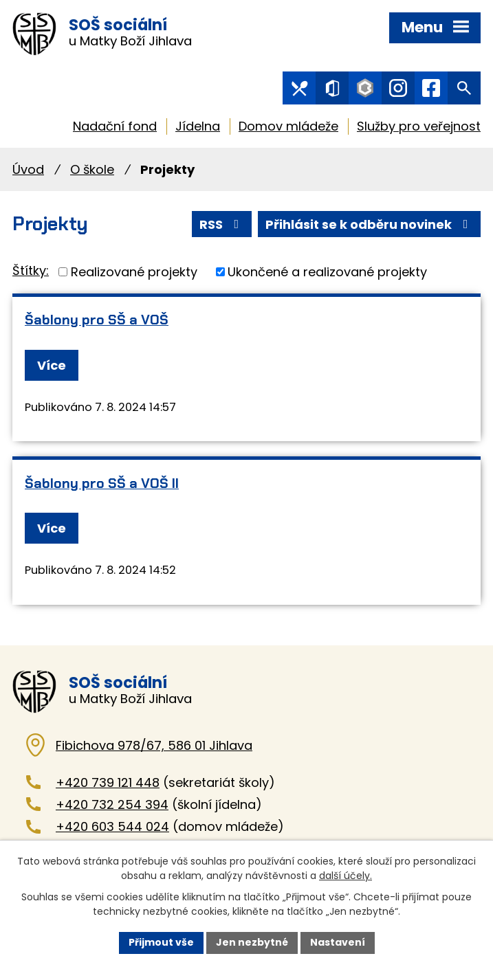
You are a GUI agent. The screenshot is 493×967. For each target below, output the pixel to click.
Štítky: (30, 270)
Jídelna (197, 126)
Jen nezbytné (252, 942)
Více (51, 365)
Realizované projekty (134, 271)
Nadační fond (115, 126)
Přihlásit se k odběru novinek (369, 224)
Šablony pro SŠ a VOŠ (96, 320)
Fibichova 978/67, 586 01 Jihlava (154, 745)
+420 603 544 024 (112, 826)
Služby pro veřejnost (419, 126)
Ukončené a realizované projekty (327, 271)
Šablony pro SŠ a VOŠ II (102, 483)
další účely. (345, 875)
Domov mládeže (288, 126)
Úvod (28, 169)
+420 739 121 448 (108, 782)
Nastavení (337, 942)
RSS (222, 224)
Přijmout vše (161, 942)
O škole (92, 169)
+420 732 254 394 (112, 804)
